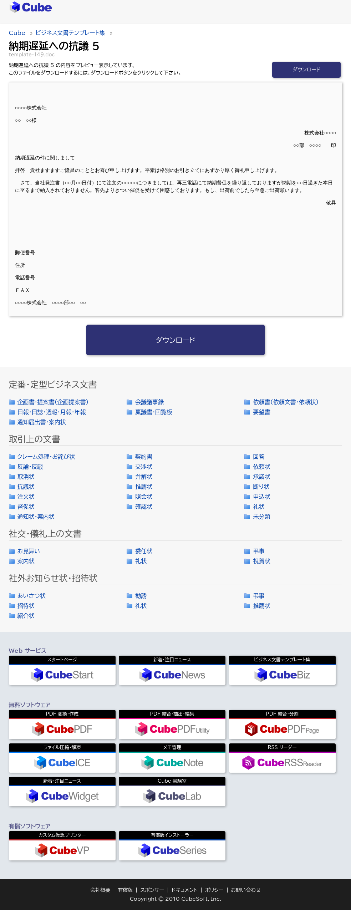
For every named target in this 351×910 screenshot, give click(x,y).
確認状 (143, 506)
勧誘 (141, 596)
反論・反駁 (30, 466)
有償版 (125, 890)
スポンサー (152, 890)
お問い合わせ (246, 890)
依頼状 (261, 466)
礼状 (258, 506)
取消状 (26, 476)
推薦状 (143, 486)
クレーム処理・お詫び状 (46, 456)
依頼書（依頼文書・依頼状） (286, 402)
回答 (258, 456)
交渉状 (143, 466)
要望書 (261, 412)
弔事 (258, 551)
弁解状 (143, 476)
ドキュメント (185, 890)
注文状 (26, 496)
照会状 (143, 496)
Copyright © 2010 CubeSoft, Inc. (175, 898)
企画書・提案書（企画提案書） (53, 402)
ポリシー (214, 890)
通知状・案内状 (36, 516)
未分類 (261, 516)
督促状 (26, 506)
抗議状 (26, 486)
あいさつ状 (31, 596)
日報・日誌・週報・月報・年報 (51, 412)
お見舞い (28, 551)
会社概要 (100, 890)
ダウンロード (307, 69)
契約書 (143, 456)
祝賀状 (261, 561)
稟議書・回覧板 (153, 412)
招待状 (26, 606)
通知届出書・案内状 (41, 422)
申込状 (261, 496)
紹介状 (26, 616)
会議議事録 (149, 402)
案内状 (26, 561)
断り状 (261, 486)
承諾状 (261, 476)
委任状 (143, 551)
